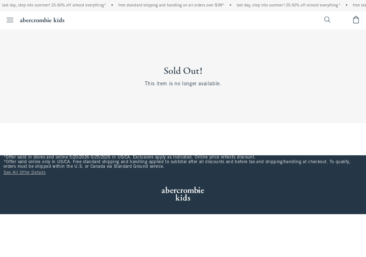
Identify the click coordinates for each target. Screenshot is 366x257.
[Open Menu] (8, 20)
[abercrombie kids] (42, 20)
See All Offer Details (25, 173)
